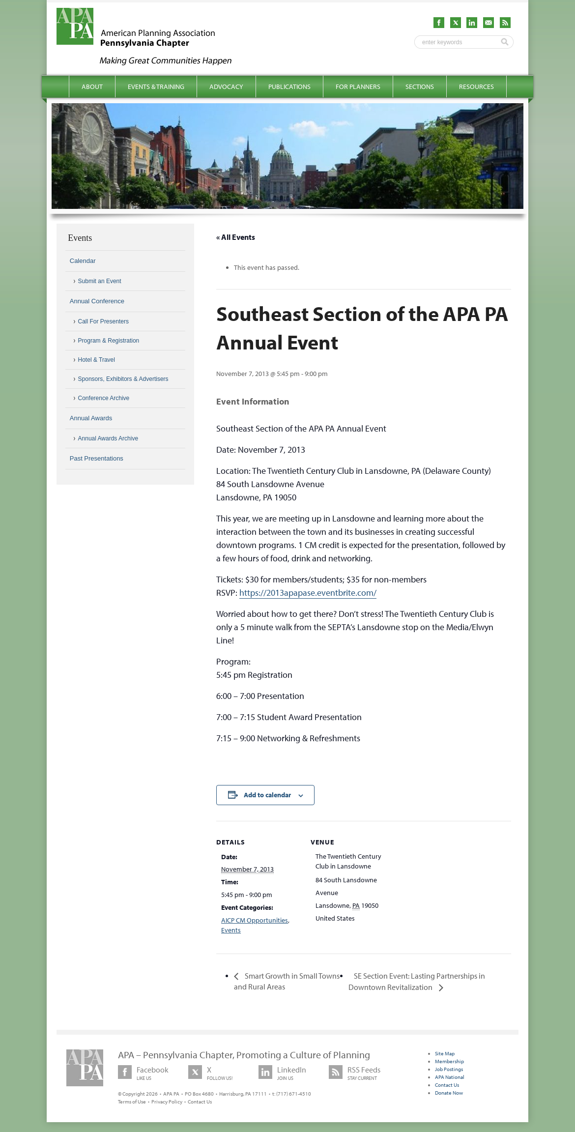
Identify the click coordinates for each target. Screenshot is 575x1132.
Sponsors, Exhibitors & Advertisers (123, 379)
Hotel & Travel (96, 359)
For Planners (358, 86)
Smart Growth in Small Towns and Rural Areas (287, 981)
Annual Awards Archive (108, 438)
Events (231, 930)
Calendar (83, 260)
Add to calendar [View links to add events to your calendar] (267, 794)
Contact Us (200, 1101)
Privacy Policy (166, 1101)
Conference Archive (104, 398)
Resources (476, 86)
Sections (419, 86)
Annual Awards (91, 418)
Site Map (445, 1053)
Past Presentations (96, 458)
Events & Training (156, 86)
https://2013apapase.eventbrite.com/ (307, 592)
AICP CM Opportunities (254, 920)
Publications (289, 86)
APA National (449, 1077)
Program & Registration (109, 340)
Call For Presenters (103, 321)
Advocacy (226, 86)
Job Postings (449, 1069)
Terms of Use (132, 1101)
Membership (449, 1061)
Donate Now (449, 1092)
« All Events (235, 237)
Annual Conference (97, 301)
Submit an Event (99, 281)
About (92, 86)
